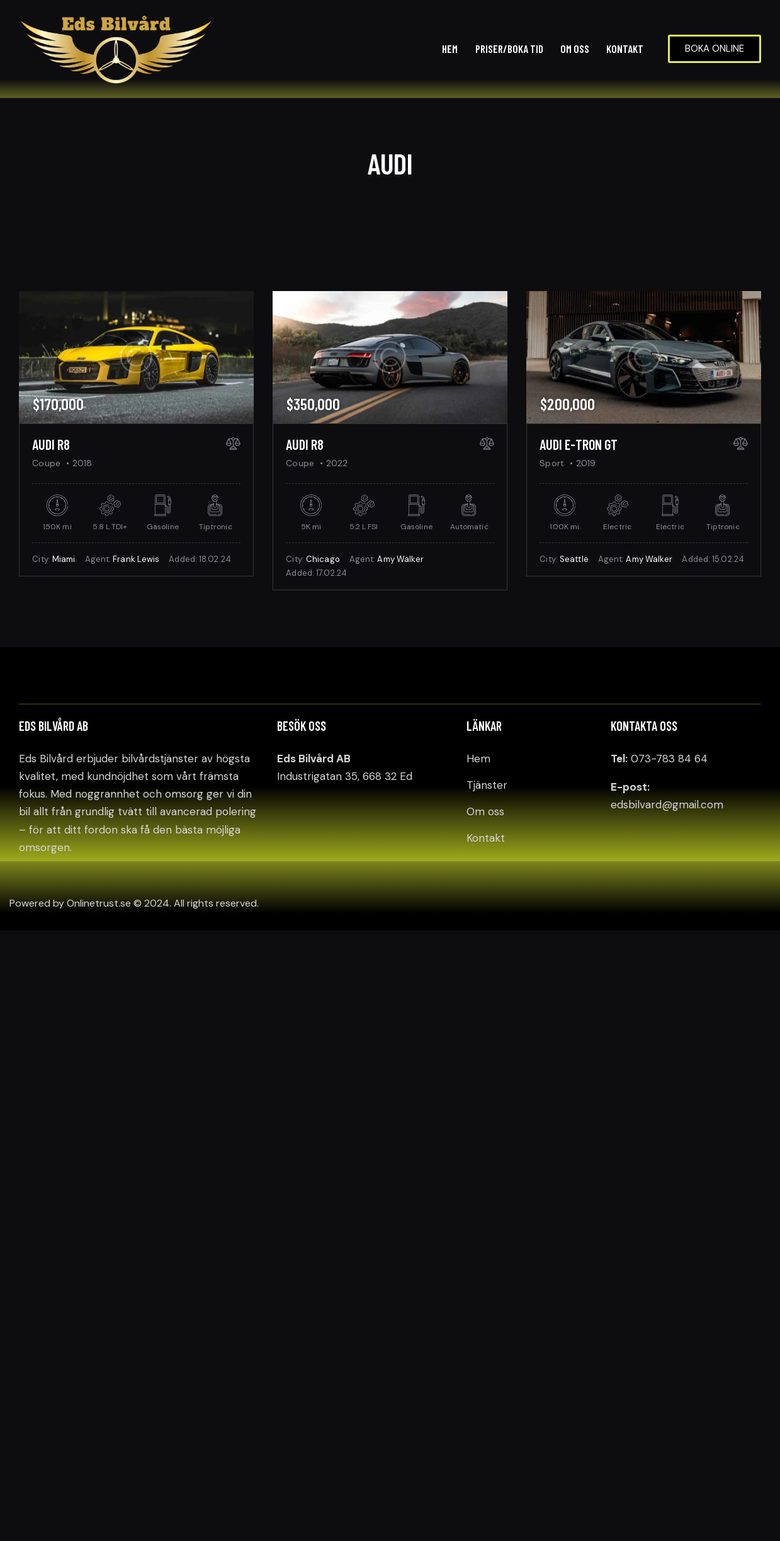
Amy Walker (400, 559)
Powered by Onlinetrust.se (70, 903)
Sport (552, 463)
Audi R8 (51, 444)
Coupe (46, 463)
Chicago (323, 559)
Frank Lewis (136, 559)
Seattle (574, 559)
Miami (64, 559)
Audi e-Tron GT (579, 444)
